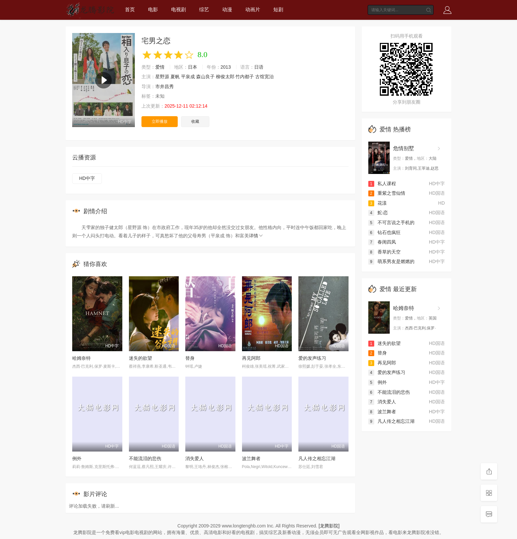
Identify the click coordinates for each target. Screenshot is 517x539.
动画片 (252, 9)
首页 (130, 9)
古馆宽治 (264, 76)
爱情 (160, 67)
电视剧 (178, 9)
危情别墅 (403, 148)
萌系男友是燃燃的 (391, 261)
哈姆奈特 (81, 358)
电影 (153, 9)
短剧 (278, 9)
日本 (192, 67)
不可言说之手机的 (391, 222)
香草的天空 (384, 251)
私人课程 (382, 183)
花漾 (377, 203)
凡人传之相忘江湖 (316, 458)
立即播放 (159, 121)
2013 (226, 67)
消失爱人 (194, 458)
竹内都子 (244, 76)
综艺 (204, 9)
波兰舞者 (251, 458)
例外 (76, 458)
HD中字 (87, 178)
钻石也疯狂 (384, 232)
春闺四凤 (382, 242)
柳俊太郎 (225, 76)
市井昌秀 (164, 86)
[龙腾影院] (329, 525)
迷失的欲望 (140, 358)
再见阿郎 (251, 358)
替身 (190, 358)
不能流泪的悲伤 (145, 458)
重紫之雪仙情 (386, 193)
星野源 (162, 76)
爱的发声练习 (312, 358)
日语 (258, 67)
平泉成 (188, 76)
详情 (256, 235)
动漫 (227, 9)
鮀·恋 (378, 212)
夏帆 (175, 76)
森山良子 (205, 76)
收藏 (195, 121)
